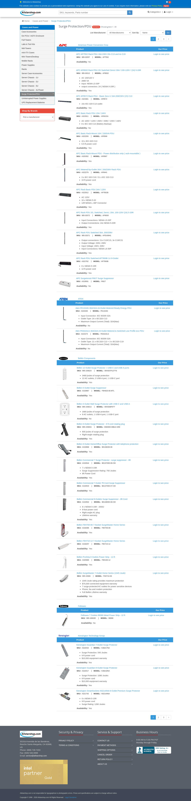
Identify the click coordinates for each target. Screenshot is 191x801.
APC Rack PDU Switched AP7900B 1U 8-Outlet (97, 258)
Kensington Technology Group (91, 636)
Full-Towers (26, 40)
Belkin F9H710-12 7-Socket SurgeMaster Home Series (101, 541)
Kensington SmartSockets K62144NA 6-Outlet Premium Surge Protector (108, 691)
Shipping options (106, 750)
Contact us (103, 741)
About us (102, 764)
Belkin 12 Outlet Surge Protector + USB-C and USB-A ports (103, 368)
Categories (154, 12)
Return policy (105, 759)
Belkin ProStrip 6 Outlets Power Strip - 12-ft (96, 557)
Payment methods (106, 745)
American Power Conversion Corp (93, 45)
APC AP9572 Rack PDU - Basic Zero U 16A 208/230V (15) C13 (104, 96)
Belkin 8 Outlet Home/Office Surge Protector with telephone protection (107, 444)
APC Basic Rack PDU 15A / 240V (91, 113)
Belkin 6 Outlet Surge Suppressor (91, 388)
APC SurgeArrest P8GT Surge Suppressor (95, 278)
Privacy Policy (157, 6)
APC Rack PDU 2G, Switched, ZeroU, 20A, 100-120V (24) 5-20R (105, 212)
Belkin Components (86, 358)
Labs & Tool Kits (28, 44)
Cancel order (104, 755)
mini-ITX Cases (28, 53)
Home (26, 21)
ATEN (80, 299)
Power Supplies (28, 65)
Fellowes (82, 606)
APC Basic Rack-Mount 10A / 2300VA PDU (95, 133)
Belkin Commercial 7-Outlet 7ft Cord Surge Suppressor (101, 483)
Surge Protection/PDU (38, 94)
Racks (24, 69)
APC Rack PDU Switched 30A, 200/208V (94, 232)
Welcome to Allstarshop (32, 2)
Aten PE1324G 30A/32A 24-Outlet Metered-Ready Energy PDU (103, 308)
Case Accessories (29, 32)
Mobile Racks (27, 61)
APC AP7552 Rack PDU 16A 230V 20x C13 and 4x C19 (100, 54)
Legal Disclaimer (71, 797)
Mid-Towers (26, 48)
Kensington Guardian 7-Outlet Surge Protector (96, 645)
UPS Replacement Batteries (33, 102)
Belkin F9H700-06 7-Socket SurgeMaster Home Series (101, 525)
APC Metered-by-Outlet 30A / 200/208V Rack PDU (98, 169)
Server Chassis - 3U (30, 86)
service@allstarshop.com (36, 756)
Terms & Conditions (69, 745)
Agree (166, 6)
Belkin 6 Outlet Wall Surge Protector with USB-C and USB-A (103, 404)
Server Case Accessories (32, 73)
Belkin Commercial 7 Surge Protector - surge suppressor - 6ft (104, 460)
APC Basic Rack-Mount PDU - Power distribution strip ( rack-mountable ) (108, 153)
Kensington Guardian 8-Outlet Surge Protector (96, 668)
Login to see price (161, 54)
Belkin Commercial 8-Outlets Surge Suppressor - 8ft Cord (102, 499)
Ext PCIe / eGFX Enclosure (33, 36)
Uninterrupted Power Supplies (34, 98)
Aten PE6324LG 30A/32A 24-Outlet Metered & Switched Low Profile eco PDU (109, 331)
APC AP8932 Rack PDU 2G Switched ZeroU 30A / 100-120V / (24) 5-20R (108, 70)
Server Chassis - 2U (30, 82)
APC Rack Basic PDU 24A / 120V (91, 189)
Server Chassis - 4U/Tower (33, 90)
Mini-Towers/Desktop (30, 57)
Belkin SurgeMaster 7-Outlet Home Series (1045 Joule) (101, 573)
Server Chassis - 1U (30, 77)
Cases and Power (40, 21)
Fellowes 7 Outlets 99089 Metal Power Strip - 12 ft (103, 615)
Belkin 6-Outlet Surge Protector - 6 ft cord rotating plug (101, 424)
